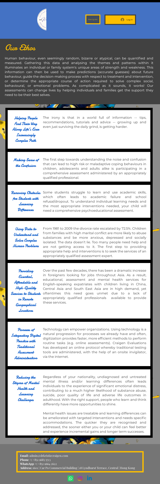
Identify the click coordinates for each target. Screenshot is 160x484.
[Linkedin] (89, 478)
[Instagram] (80, 478)
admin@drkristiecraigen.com (48, 456)
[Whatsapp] (70, 478)
